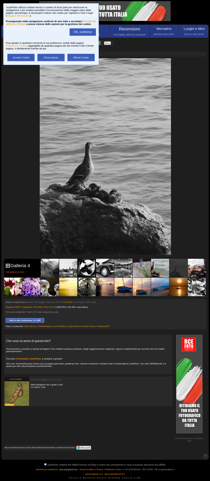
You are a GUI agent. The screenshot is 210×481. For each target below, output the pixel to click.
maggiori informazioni (18, 15)
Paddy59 (67, 302)
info (189, 441)
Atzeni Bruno (30, 326)
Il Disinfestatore (44, 326)
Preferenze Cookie (16, 45)
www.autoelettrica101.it (115, 474)
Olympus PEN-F (13, 307)
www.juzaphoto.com (94, 474)
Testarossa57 (102, 326)
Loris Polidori (59, 326)
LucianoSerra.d (74, 326)
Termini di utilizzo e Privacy (91, 469)
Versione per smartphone (47, 469)
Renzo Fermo (88, 326)
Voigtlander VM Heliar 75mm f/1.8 (38, 307)
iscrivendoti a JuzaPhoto (28, 359)
